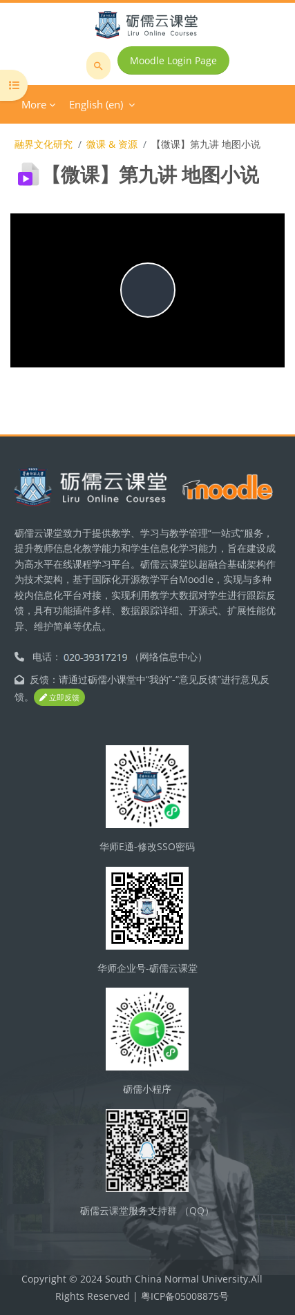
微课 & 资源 (111, 144)
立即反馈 (59, 697)
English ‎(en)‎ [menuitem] (96, 104)
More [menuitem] (33, 104)
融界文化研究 (44, 144)
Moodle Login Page (173, 60)
